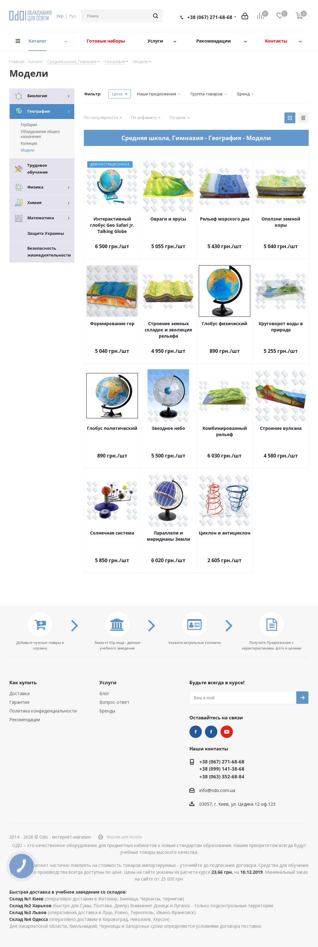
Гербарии (29, 125)
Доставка (19, 693)
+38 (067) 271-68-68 (209, 17)
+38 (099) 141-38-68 (221, 769)
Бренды (107, 711)
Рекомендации (24, 719)
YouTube (226, 732)
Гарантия (19, 702)
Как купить (23, 682)
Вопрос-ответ (114, 702)
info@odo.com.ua (217, 790)
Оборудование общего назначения (40, 134)
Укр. (60, 16)
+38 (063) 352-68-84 (221, 776)
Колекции (29, 143)
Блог (104, 693)
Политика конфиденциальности (43, 711)
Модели (27, 150)
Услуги (107, 682)
